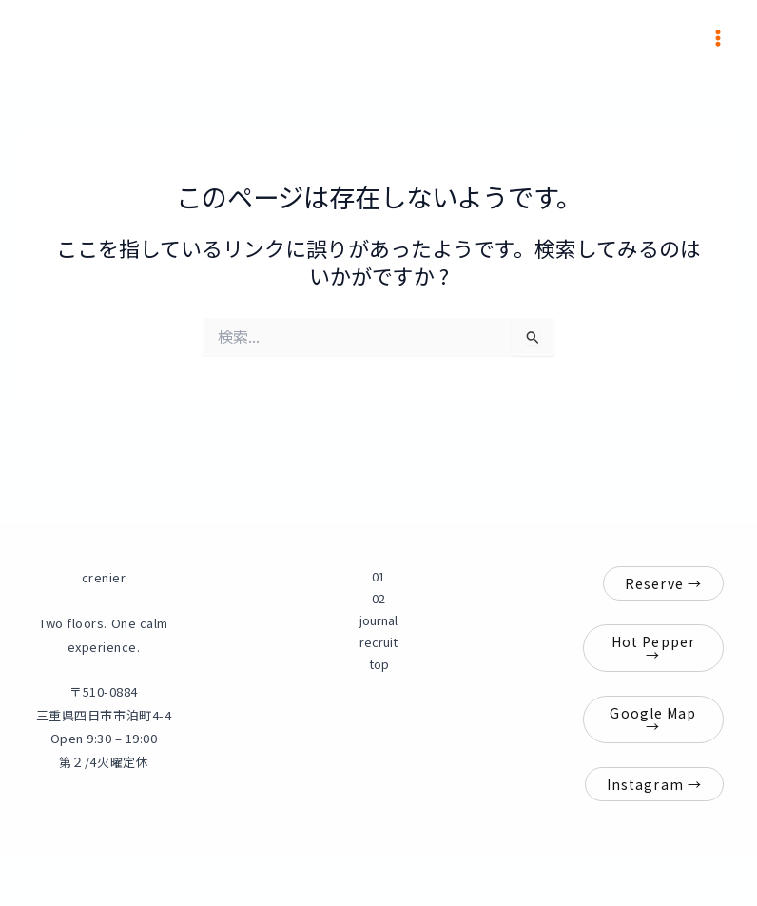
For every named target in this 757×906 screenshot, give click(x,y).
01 (378, 576)
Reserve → (663, 583)
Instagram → (654, 784)
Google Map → (653, 719)
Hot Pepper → (653, 648)
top (379, 664)
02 (378, 598)
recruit (378, 642)
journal (378, 620)
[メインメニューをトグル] (718, 38)
